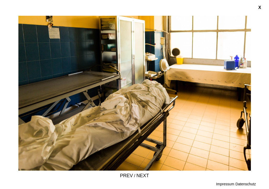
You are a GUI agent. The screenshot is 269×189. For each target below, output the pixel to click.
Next (142, 175)
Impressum (225, 184)
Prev (126, 175)
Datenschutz (245, 184)
